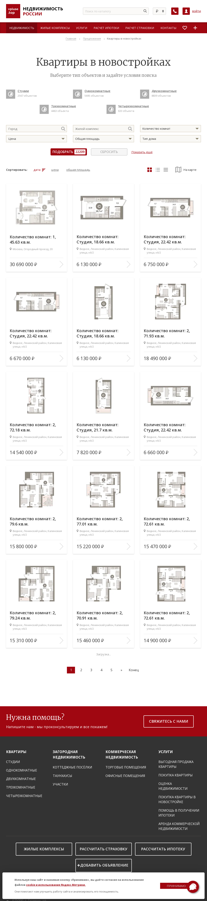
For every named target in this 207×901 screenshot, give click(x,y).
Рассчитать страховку (103, 848)
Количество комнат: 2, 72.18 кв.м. (33, 427)
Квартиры (16, 751)
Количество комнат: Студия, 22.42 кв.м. (165, 239)
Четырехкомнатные (24, 796)
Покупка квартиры (175, 775)
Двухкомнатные (21, 779)
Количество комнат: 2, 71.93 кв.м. (167, 333)
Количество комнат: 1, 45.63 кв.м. (33, 239)
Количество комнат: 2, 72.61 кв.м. (167, 521)
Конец (134, 670)
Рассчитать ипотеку (163, 848)
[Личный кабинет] (186, 11)
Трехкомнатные (20, 787)
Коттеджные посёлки (72, 767)
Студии (13, 762)
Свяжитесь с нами (168, 721)
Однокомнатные (21, 770)
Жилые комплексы (44, 848)
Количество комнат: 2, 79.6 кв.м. (33, 521)
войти (196, 11)
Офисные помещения (125, 776)
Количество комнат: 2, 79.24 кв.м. (33, 615)
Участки (60, 784)
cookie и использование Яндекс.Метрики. (56, 885)
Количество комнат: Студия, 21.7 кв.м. (98, 427)
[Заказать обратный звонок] (174, 11)
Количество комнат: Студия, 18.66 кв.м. (98, 239)
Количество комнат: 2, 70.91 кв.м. (100, 615)
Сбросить (109, 152)
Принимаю (176, 886)
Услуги (165, 751)
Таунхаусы (62, 776)
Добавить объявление (104, 865)
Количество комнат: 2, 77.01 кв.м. (100, 521)
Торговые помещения (126, 767)
